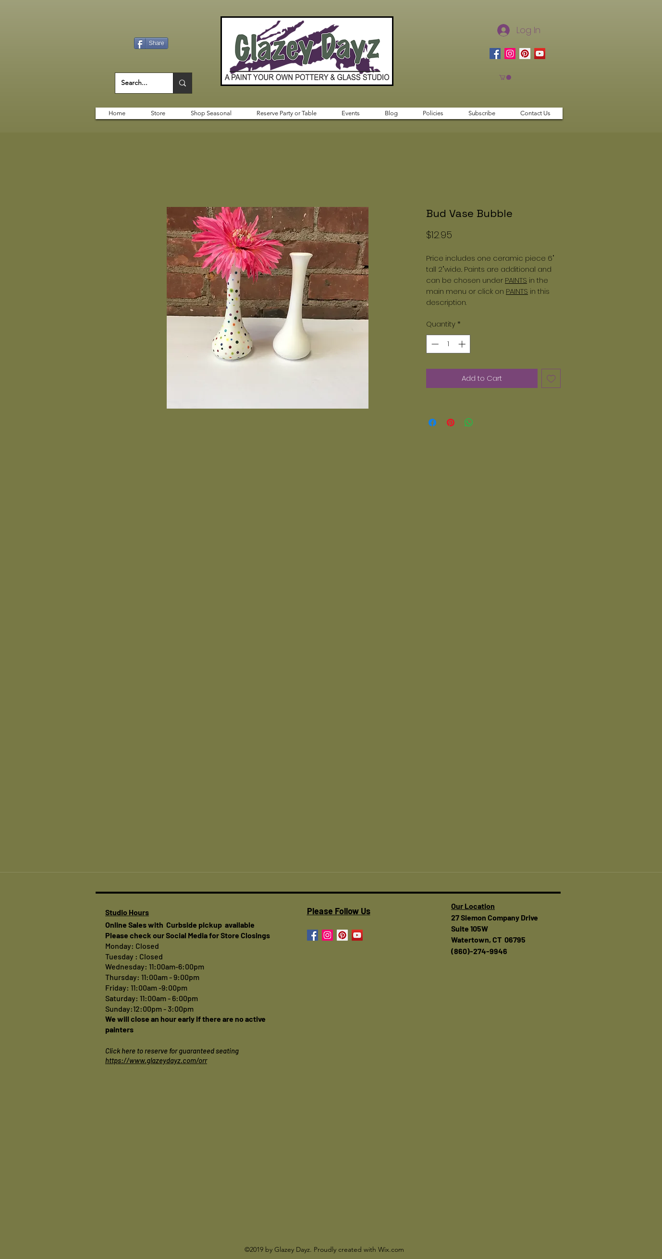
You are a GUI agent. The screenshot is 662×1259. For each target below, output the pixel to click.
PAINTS (516, 280)
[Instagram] (509, 53)
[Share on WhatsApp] (469, 422)
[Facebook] (495, 53)
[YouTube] (539, 53)
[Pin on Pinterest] (450, 422)
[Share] (151, 43)
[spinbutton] (448, 344)
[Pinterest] (524, 53)
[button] (505, 77)
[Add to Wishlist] (551, 378)
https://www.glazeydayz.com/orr (156, 1060)
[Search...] (137, 83)
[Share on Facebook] (432, 422)
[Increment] (462, 344)
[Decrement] (434, 344)
